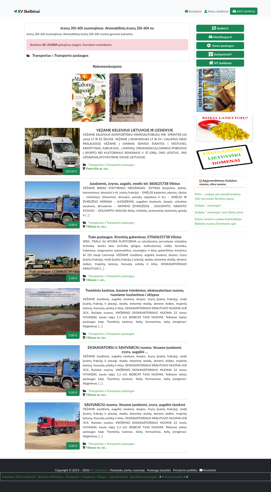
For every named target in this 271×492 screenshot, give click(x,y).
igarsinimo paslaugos (143, 476)
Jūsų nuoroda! (173, 476)
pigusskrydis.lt (118, 476)
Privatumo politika (185, 470)
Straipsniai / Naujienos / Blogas (86, 476)
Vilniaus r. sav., (95, 279)
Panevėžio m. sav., (97, 168)
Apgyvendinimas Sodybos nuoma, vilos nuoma (218, 182)
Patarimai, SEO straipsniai (19, 476)
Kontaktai (193, 11)
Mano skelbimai (216, 11)
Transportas (96, 164)
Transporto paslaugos (121, 164)
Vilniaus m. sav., (96, 226)
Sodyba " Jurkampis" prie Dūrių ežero (219, 212)
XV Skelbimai (27, 11)
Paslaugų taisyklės (159, 470)
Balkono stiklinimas (50, 476)
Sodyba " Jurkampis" (208, 205)
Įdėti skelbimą (243, 11)
